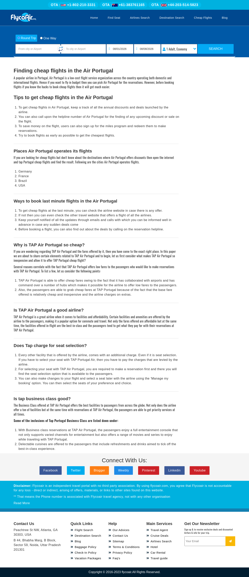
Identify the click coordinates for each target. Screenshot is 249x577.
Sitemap (116, 541)
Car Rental (156, 552)
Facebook (50, 470)
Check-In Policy (83, 552)
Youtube (200, 470)
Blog (225, 17)
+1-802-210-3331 (73, 5)
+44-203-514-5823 (174, 5)
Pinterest (148, 470)
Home (94, 17)
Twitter (76, 470)
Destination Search (172, 17)
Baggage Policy (83, 547)
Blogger (99, 470)
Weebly (123, 470)
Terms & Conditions (124, 547)
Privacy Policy (120, 552)
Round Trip (27, 38)
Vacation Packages (86, 558)
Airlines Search (140, 17)
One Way (48, 38)
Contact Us (118, 535)
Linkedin (174, 470)
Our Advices (119, 530)
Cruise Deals (157, 535)
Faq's (114, 558)
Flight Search (82, 530)
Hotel (152, 547)
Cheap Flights (203, 17)
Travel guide (157, 558)
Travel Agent (157, 530)
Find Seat (114, 17)
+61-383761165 (123, 5)
